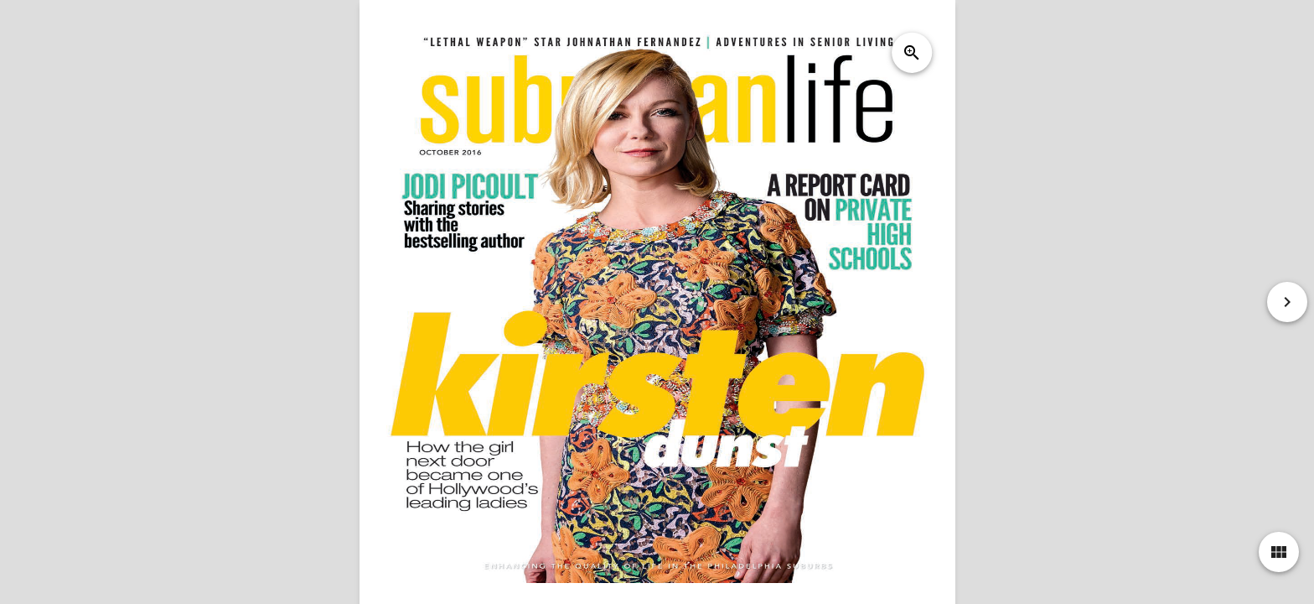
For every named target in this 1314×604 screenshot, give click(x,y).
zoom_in (911, 53)
